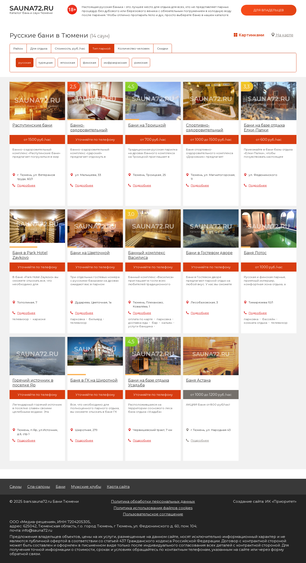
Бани (60, 487)
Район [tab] (18, 48)
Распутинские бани (32, 125)
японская (67, 62)
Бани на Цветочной (90, 253)
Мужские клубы (86, 487)
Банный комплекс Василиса (146, 255)
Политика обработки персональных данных (153, 501)
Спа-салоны (38, 487)
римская (141, 62)
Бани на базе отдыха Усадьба (148, 382)
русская (24, 62)
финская (89, 62)
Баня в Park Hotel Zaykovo (30, 255)
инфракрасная (115, 62)
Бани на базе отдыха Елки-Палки (264, 127)
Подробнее (26, 185)
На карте (282, 35)
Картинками (249, 35)
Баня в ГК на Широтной (94, 380)
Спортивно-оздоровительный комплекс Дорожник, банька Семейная (207, 128)
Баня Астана (198, 380)
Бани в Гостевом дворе (209, 253)
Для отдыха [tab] (38, 48)
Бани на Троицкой (147, 125)
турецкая (45, 62)
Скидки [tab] (162, 48)
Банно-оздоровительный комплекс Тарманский (93, 128)
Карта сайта (118, 487)
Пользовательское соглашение (153, 514)
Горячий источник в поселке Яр (32, 382)
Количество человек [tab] (134, 48)
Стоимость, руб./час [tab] (70, 48)
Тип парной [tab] (101, 48)
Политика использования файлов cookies (153, 508)
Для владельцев (269, 10)
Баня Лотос (255, 253)
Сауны (16, 487)
